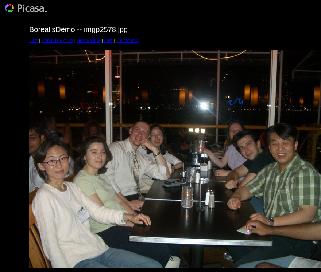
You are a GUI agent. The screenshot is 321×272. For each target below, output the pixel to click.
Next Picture (88, 40)
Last (108, 40)
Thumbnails (127, 40)
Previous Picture (57, 40)
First (33, 40)
